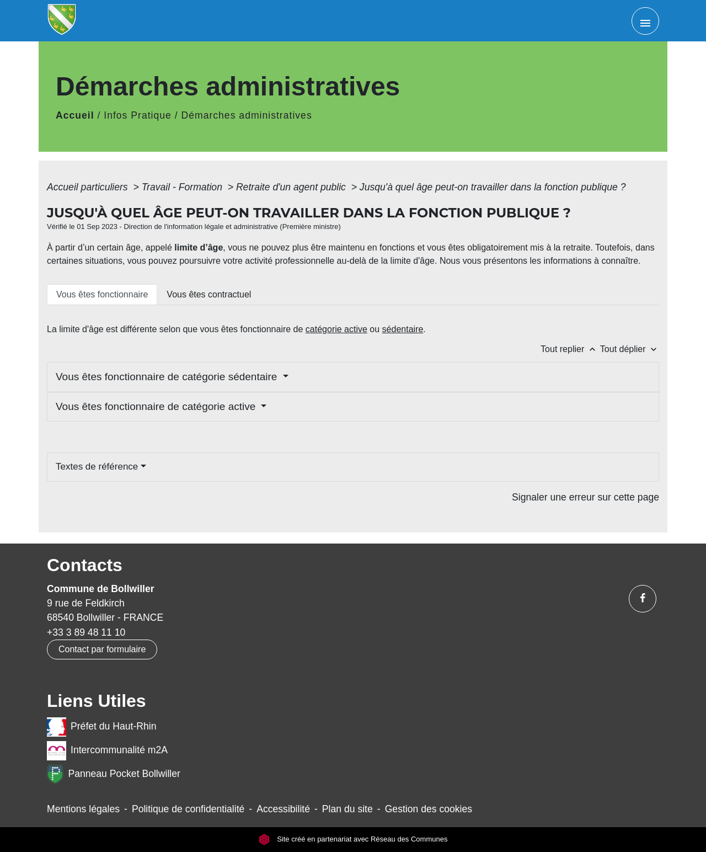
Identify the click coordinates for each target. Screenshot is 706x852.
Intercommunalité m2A (107, 750)
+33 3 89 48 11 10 (86, 632)
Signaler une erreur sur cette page (585, 497)
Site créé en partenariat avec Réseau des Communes (353, 839)
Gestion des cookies (428, 808)
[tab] (102, 294)
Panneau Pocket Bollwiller (113, 774)
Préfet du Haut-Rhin (102, 727)
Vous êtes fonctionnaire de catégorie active (157, 406)
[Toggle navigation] (645, 21)
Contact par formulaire (102, 649)
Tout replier (570, 349)
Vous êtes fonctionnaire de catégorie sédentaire (168, 376)
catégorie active (336, 329)
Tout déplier (629, 349)
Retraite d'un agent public (292, 187)
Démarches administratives (246, 115)
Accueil (75, 115)
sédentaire (403, 329)
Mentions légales (83, 808)
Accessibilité (283, 808)
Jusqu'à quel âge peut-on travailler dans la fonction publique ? (493, 187)
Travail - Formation (183, 187)
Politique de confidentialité (188, 808)
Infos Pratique (138, 115)
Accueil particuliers (89, 187)
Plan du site (347, 808)
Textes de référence (97, 466)
